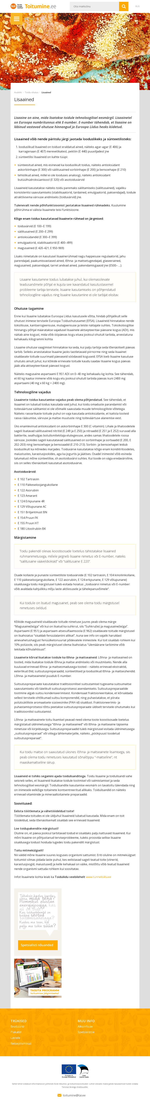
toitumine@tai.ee (74, 1095)
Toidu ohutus (31, 92)
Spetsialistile (86, 1032)
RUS (137, 6)
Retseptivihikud (21, 1043)
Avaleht (18, 92)
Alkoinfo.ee (85, 1026)
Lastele (15, 1038)
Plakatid (16, 1032)
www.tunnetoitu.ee (98, 877)
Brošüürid (17, 1026)
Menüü (16, 19)
